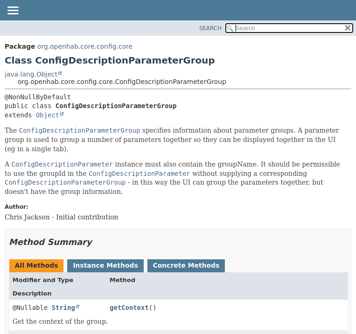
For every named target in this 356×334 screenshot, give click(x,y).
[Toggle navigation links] (12, 11)
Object (47, 115)
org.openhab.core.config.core (85, 46)
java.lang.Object (31, 74)
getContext (129, 307)
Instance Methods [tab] (105, 265)
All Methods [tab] (36, 265)
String (63, 307)
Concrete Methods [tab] (186, 265)
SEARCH (210, 28)
